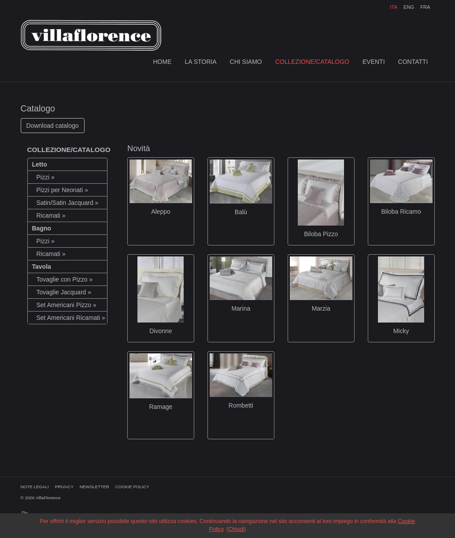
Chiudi (236, 529)
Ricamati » (51, 215)
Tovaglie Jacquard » (64, 292)
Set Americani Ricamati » (71, 317)
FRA (425, 7)
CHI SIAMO (246, 61)
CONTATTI (413, 61)
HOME (162, 61)
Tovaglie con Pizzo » (65, 279)
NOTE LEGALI (35, 486)
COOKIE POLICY (132, 486)
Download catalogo (52, 125)
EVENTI (374, 61)
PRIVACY (64, 486)
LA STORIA (200, 61)
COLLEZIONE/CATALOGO (312, 61)
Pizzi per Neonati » (63, 189)
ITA (394, 7)
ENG (408, 7)
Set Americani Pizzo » (66, 304)
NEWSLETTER (94, 486)
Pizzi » (46, 177)
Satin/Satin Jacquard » (68, 202)
